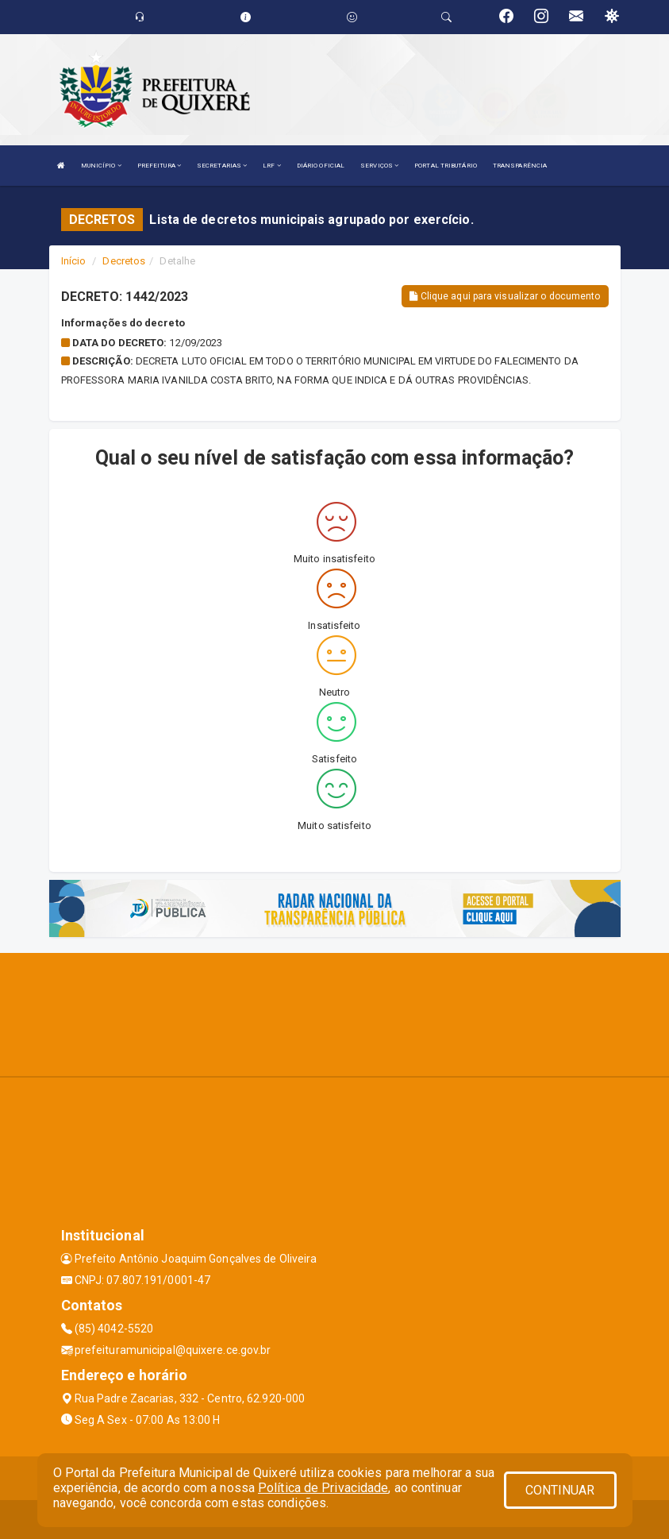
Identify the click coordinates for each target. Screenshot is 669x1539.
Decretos (123, 261)
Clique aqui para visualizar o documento (504, 296)
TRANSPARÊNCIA (520, 165)
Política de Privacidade (323, 1487)
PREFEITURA (159, 165)
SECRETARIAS (222, 165)
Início (74, 261)
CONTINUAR (560, 1490)
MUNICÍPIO (101, 165)
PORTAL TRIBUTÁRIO (445, 165)
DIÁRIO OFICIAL (320, 165)
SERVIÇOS (379, 165)
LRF (272, 165)
